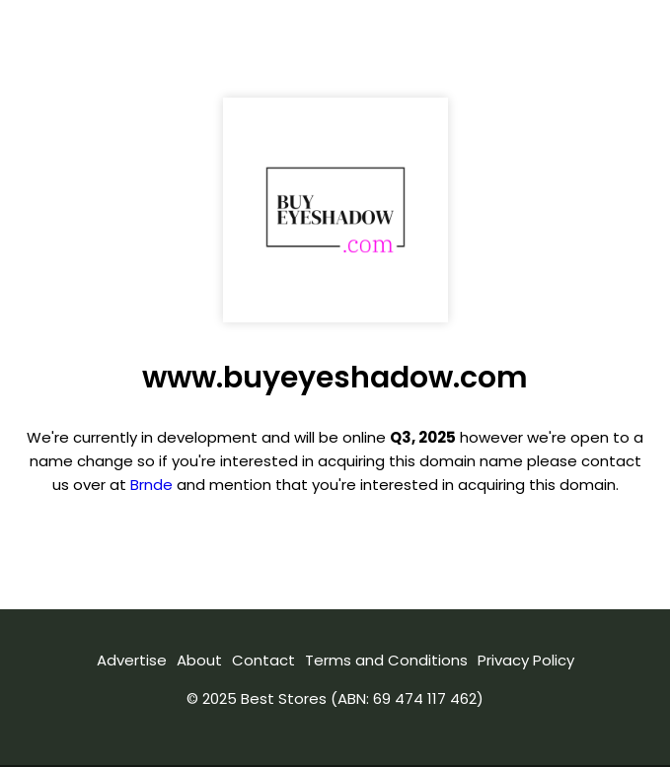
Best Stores (284, 698)
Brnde (151, 484)
